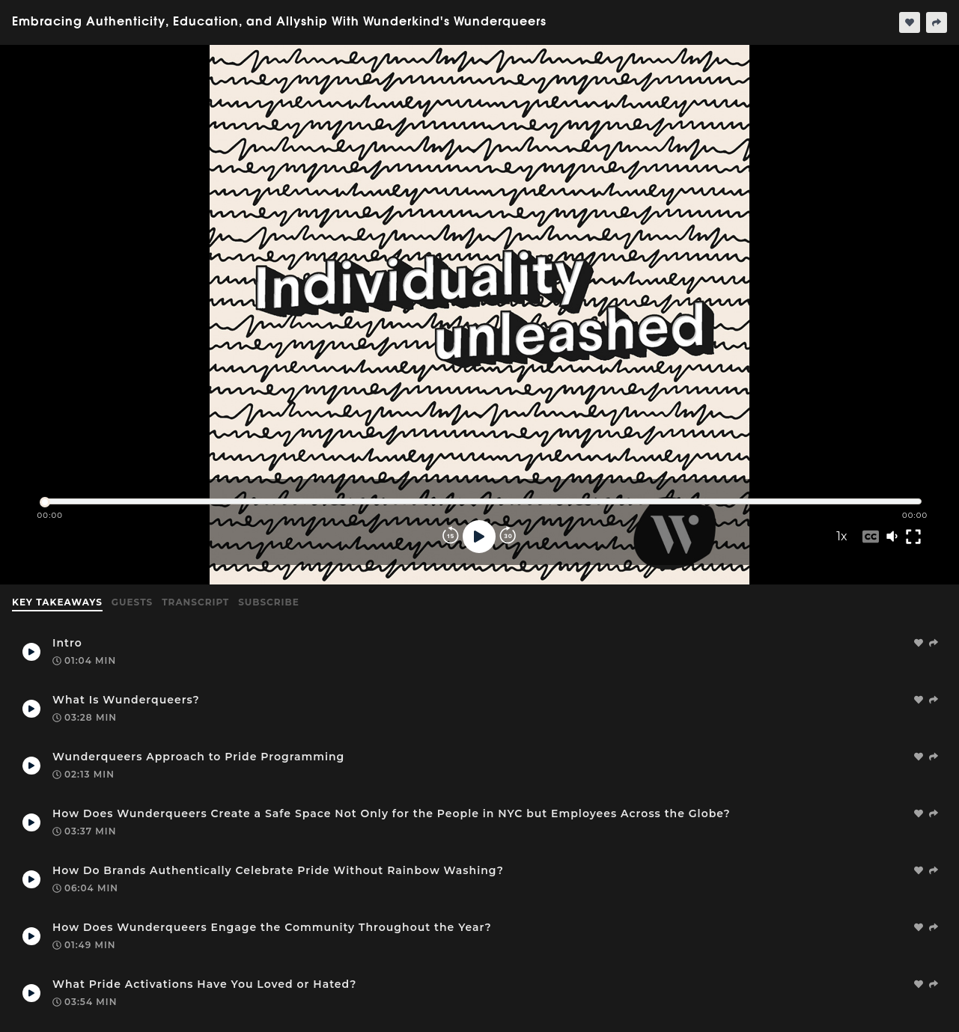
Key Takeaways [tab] (57, 602)
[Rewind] (451, 536)
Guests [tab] (132, 602)
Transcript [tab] (195, 602)
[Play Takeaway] (31, 652)
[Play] (479, 536)
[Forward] (508, 536)
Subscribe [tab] (268, 602)
